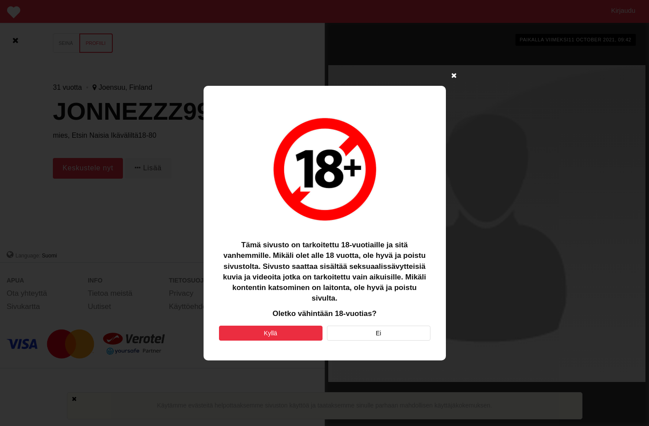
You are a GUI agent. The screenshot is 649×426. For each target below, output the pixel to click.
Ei (378, 333)
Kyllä (270, 333)
